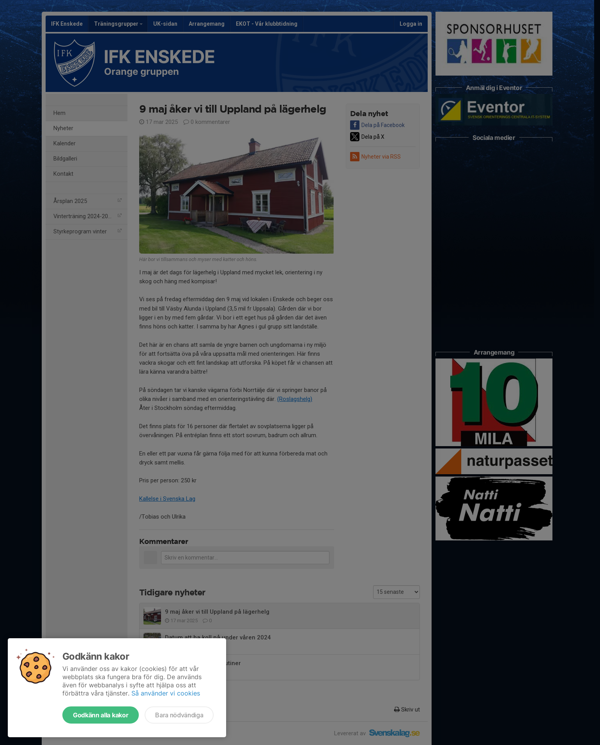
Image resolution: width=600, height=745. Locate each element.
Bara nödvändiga (179, 715)
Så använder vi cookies (165, 693)
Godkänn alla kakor (100, 715)
